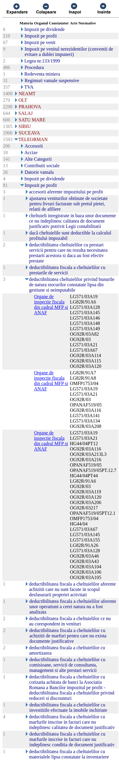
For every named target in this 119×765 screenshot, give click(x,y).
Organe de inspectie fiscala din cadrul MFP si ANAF (51, 304)
